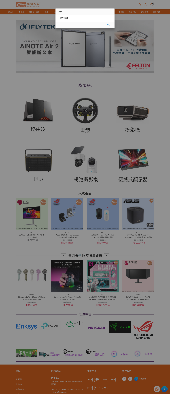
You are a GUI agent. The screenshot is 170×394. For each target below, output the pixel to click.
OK (108, 25)
